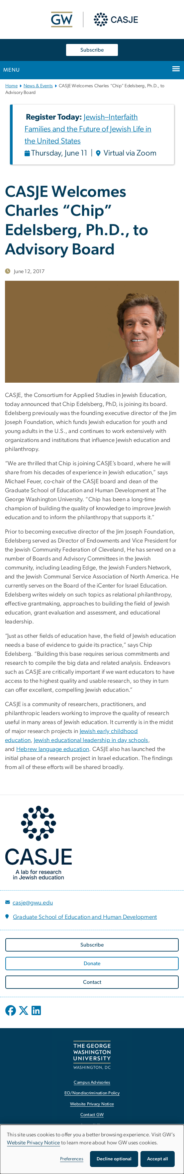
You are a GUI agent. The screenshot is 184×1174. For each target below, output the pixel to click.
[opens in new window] (11, 1015)
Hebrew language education (52, 749)
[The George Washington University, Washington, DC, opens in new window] (92, 1055)
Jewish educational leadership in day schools (91, 740)
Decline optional (114, 1159)
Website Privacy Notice (33, 1142)
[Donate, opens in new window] (92, 963)
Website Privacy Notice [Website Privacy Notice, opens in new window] (92, 1104)
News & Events (38, 86)
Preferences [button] (71, 1159)
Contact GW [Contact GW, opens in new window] (92, 1115)
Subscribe (92, 50)
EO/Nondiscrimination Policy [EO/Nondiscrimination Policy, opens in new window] (92, 1093)
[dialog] (92, 1149)
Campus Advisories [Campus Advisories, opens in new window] (92, 1082)
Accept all (157, 1159)
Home (11, 86)
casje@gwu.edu (33, 903)
